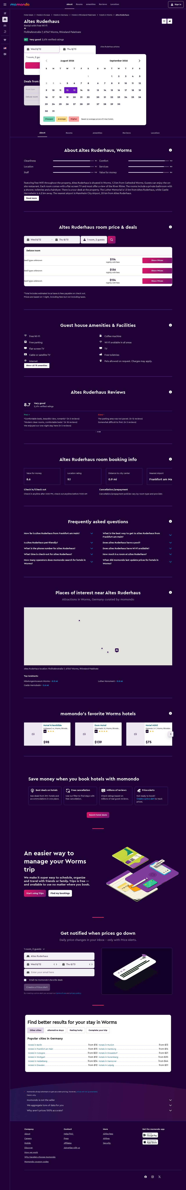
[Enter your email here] (62, 972)
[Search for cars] (5, 25)
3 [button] (53, 83)
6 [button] (74, 83)
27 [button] (74, 104)
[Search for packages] (5, 32)
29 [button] (88, 104)
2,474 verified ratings (53, 39)
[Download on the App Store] (150, 1142)
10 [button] (53, 90)
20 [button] (74, 97)
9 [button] (46, 90)
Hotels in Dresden (36, 1065)
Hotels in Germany (60, 15)
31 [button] (53, 111)
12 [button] (67, 90)
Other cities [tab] (35, 1030)
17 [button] (53, 97)
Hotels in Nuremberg (108, 1057)
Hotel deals (28, 15)
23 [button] (46, 104)
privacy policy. (75, 993)
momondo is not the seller (99, 1100)
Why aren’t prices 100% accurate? (99, 1110)
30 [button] (46, 111)
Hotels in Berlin (35, 1045)
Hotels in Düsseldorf (108, 1053)
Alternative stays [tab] (55, 1030)
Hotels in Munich (106, 1045)
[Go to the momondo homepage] (19, 4)
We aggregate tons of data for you (99, 1105)
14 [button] (81, 90)
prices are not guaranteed (86, 1092)
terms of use (61, 993)
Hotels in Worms (105, 15)
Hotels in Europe (43, 15)
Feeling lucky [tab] (76, 1030)
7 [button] (81, 83)
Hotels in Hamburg (107, 1049)
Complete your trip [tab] (98, 1030)
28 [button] (81, 104)
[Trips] (5, 40)
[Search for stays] (5, 19)
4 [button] (60, 83)
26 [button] (67, 104)
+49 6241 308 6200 (34, 35)
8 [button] (88, 83)
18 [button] (60, 97)
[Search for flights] (5, 13)
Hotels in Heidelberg (37, 1061)
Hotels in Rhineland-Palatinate (84, 15)
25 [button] (60, 104)
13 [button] (74, 90)
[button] (5, 4)
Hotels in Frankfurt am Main (40, 1049)
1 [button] (88, 76)
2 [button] (46, 83)
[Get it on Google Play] (150, 1135)
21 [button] (81, 97)
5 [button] (67, 83)
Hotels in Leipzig (106, 1065)
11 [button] (60, 90)
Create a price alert (145, 799)
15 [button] (88, 90)
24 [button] (53, 104)
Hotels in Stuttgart (36, 1057)
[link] (98, 815)
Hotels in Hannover (108, 1061)
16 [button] (46, 97)
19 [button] (67, 97)
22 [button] (88, 97)
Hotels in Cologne (36, 1053)
